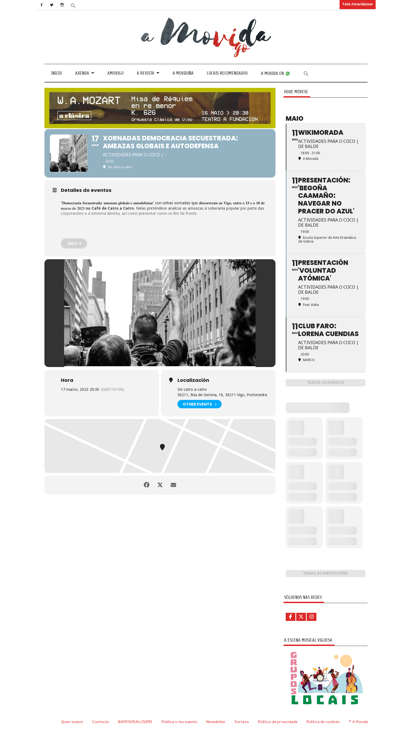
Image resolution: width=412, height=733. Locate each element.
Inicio (56, 73)
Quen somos (72, 722)
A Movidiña (183, 73)
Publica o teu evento (179, 722)
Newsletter (216, 722)
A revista (145, 73)
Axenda (82, 73)
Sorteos (242, 722)
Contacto (100, 722)
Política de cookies (323, 722)
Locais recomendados (227, 73)
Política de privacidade (278, 722)
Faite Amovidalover (358, 4)
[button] (73, 5)
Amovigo (115, 73)
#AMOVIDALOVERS (135, 722)
